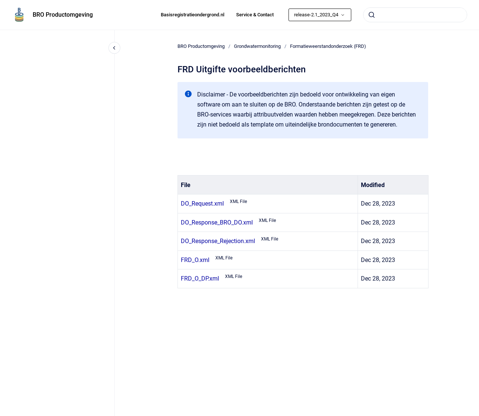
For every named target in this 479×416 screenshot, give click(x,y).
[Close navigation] (114, 48)
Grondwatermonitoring (257, 46)
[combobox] (415, 15)
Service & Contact (255, 14)
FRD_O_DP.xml (200, 278)
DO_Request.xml (202, 203)
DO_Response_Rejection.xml (218, 241)
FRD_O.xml (195, 259)
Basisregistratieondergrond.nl (192, 14)
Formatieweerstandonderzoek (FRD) (328, 46)
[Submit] (372, 15)
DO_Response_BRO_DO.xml (217, 222)
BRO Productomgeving (63, 14)
